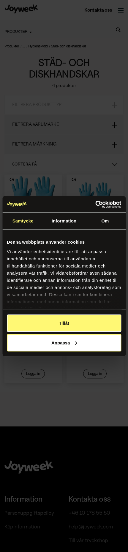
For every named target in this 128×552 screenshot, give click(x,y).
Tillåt (64, 323)
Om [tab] (105, 220)
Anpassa (64, 342)
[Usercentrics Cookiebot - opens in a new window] (95, 204)
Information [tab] (64, 220)
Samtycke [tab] (23, 220)
